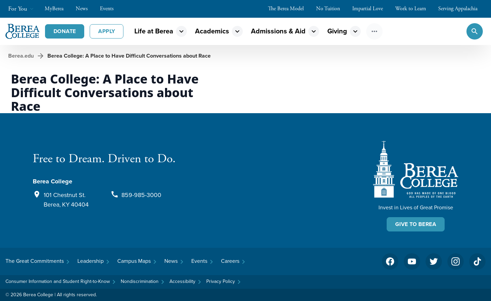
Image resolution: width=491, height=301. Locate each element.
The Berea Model (289, 8)
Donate (65, 31)
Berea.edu (21, 56)
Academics (212, 31)
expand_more (181, 31)
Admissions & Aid (278, 31)
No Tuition (331, 8)
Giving (337, 31)
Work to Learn (414, 8)
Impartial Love (371, 8)
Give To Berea (415, 224)
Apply (106, 31)
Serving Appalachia (461, 8)
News (85, 8)
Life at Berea (153, 31)
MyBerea (57, 8)
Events (110, 8)
